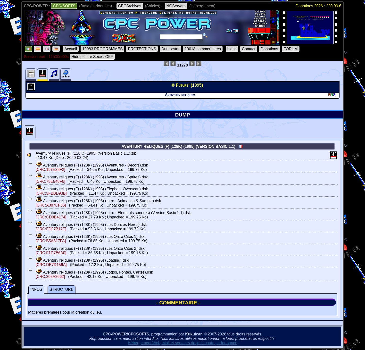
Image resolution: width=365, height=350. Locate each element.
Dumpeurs (170, 49)
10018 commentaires (203, 49)
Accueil (70, 49)
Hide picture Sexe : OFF (92, 57)
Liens (232, 49)
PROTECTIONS (142, 49)
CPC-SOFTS (64, 6)
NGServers (176, 6)
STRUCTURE (62, 289)
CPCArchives (129, 6)
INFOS (36, 289)
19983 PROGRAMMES (102, 49)
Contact (248, 49)
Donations (269, 49)
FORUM (290, 49)
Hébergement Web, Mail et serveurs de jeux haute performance (182, 343)
